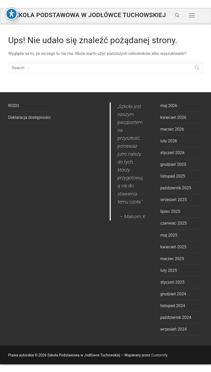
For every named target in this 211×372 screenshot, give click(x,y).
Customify (159, 355)
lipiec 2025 (170, 211)
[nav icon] (192, 15)
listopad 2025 (172, 176)
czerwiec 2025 (173, 223)
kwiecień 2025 (173, 247)
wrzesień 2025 (173, 199)
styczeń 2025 (172, 282)
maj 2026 (168, 105)
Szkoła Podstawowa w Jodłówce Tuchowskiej (88, 15)
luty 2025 (168, 270)
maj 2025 (168, 235)
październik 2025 (175, 187)
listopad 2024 (172, 305)
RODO (13, 105)
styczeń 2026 (172, 152)
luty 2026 (168, 140)
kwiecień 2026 (173, 117)
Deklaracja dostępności (29, 117)
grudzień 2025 (173, 164)
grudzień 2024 (173, 294)
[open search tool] (177, 15)
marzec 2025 (172, 258)
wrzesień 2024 (173, 329)
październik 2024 (175, 317)
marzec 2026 (172, 129)
